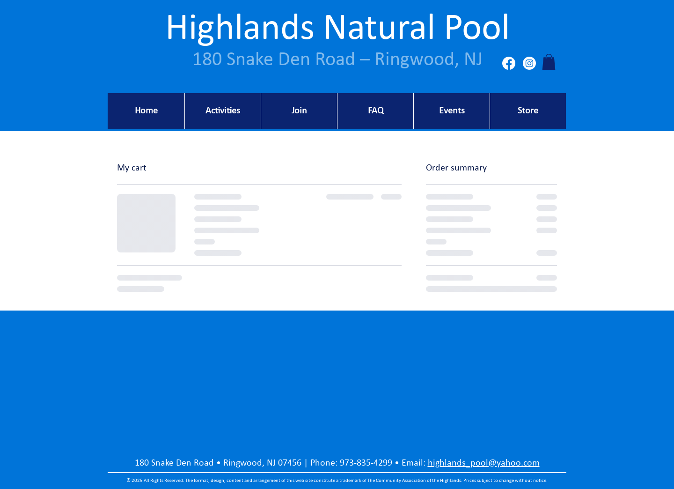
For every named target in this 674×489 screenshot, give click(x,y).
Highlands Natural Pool (337, 29)
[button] (549, 62)
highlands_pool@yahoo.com (484, 463)
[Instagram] (529, 63)
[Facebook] (508, 63)
